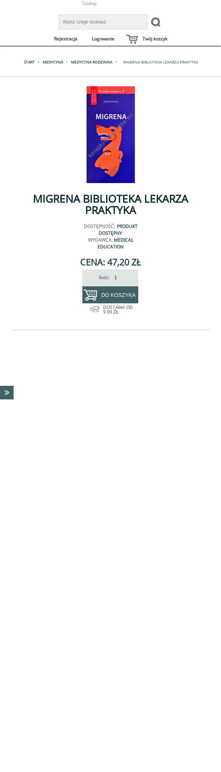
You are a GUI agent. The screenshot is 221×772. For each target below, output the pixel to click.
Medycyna (53, 62)
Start (29, 62)
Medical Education (115, 243)
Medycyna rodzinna (91, 62)
